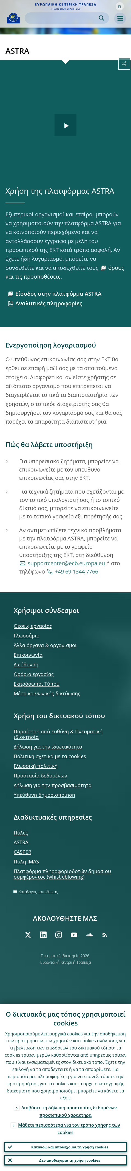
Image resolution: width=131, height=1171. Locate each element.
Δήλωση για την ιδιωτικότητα (48, 746)
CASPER (22, 852)
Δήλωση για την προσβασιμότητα (53, 785)
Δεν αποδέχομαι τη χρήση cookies (69, 1160)
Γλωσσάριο (26, 635)
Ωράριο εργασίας (34, 674)
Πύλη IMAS (26, 861)
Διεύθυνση (26, 664)
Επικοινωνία (28, 655)
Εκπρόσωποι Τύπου (36, 683)
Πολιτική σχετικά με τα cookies (50, 756)
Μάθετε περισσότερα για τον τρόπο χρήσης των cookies (69, 1128)
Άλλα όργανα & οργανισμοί (45, 645)
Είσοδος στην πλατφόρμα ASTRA (58, 293)
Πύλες (21, 832)
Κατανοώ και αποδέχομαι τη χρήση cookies (69, 1147)
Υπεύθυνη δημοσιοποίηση (44, 795)
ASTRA (21, 842)
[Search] (62, 18)
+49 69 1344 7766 (76, 571)
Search (101, 18)
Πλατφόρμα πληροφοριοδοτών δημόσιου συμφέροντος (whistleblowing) (62, 874)
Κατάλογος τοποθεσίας (38, 891)
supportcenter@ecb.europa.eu (66, 563)
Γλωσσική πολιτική (36, 766)
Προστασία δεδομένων (40, 775)
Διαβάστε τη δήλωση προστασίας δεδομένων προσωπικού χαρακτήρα (69, 1111)
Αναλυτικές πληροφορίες (48, 303)
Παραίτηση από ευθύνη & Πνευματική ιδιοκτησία (58, 734)
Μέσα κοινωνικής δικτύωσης (47, 693)
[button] (120, 6)
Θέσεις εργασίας (33, 626)
